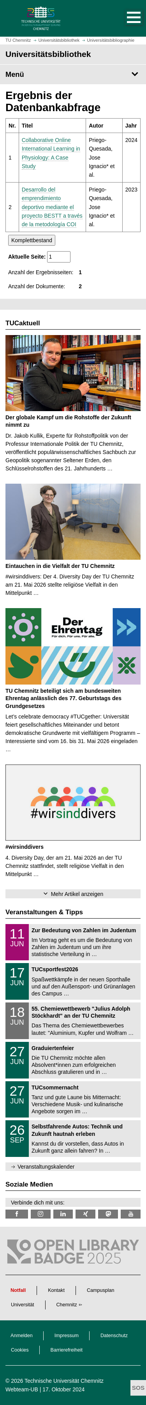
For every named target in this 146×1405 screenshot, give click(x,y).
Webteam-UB (21, 1389)
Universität (22, 1304)
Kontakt (56, 1290)
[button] (126, 18)
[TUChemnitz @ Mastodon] (108, 1214)
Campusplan (100, 1290)
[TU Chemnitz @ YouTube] (131, 1214)
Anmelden (22, 1335)
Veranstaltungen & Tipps (44, 912)
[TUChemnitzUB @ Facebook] (16, 1214)
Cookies (20, 1350)
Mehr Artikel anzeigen (77, 894)
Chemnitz (66, 1304)
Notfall (18, 1290)
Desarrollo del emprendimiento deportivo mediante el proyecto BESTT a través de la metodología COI (52, 207)
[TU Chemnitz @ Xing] (85, 1214)
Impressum (67, 1335)
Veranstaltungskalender (46, 1167)
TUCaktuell (22, 323)
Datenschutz (114, 1335)
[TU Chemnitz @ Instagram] (41, 1214)
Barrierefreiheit (67, 1350)
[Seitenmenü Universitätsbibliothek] (73, 74)
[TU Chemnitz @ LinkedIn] (63, 1214)
